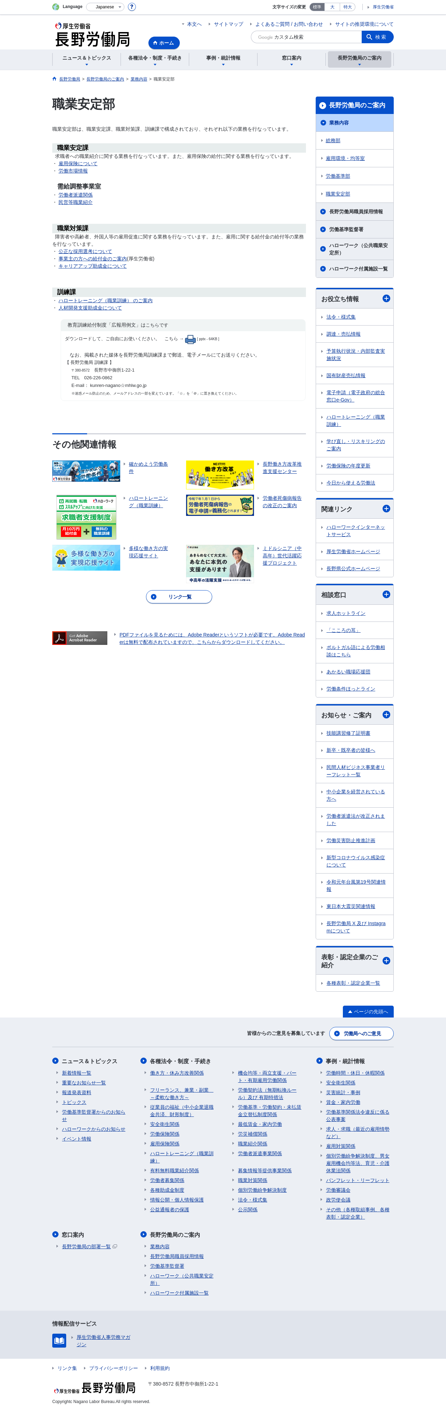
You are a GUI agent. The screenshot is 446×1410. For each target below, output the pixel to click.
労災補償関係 (252, 1133)
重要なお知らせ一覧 (84, 1082)
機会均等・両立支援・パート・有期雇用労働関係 (267, 1076)
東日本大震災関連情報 (350, 906)
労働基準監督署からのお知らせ (93, 1115)
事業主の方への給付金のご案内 (93, 258)
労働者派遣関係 (76, 195)
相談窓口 (355, 595)
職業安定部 (338, 194)
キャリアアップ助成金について (93, 266)
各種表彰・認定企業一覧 (353, 983)
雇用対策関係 (340, 1146)
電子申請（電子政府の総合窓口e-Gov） (355, 396)
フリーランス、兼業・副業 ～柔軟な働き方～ (182, 1093)
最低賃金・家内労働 (260, 1124)
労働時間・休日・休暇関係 (355, 1072)
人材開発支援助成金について (90, 308)
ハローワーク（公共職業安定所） (358, 249)
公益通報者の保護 (169, 1209)
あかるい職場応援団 (348, 671)
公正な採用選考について (85, 251)
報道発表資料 (76, 1092)
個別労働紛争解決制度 (262, 1189)
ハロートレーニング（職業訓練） (355, 420)
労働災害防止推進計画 (350, 840)
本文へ (194, 24)
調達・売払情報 (343, 334)
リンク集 (67, 1367)
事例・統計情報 (345, 1061)
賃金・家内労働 (343, 1102)
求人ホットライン (346, 613)
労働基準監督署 (346, 229)
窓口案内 (73, 1234)
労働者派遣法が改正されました (355, 819)
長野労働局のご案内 (357, 105)
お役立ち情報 (355, 299)
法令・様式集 (341, 317)
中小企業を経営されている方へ (355, 795)
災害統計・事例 (343, 1092)
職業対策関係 (252, 1180)
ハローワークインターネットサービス (355, 531)
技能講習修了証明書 (348, 733)
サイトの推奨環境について (364, 24)
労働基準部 (338, 176)
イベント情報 (76, 1138)
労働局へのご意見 (362, 1033)
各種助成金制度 (167, 1189)
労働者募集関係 (167, 1180)
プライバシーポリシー (113, 1367)
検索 (381, 37)
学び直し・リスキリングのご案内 (355, 445)
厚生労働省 (383, 7)
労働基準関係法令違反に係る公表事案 (358, 1115)
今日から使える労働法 (350, 483)
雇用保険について (78, 163)
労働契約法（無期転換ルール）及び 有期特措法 (267, 1093)
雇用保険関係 (164, 1143)
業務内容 (339, 122)
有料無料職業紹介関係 (174, 1170)
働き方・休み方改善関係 (177, 1072)
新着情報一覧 (76, 1072)
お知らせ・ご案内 (355, 715)
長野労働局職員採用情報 (356, 211)
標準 (317, 7)
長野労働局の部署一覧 (89, 1246)
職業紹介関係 (252, 1143)
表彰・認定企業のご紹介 (355, 961)
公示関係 (247, 1209)
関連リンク (355, 509)
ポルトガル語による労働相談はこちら (355, 651)
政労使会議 (338, 1199)
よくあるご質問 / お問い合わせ (289, 24)
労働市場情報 (73, 171)
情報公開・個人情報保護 (177, 1199)
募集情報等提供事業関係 (265, 1170)
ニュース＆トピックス (90, 1061)
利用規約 (160, 1367)
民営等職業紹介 (76, 202)
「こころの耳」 (343, 630)
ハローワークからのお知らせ (93, 1128)
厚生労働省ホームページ (353, 552)
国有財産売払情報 (346, 375)
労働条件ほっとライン (350, 689)
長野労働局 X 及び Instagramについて (356, 927)
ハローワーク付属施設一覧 (358, 269)
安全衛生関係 (164, 1124)
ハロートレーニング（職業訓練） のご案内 (106, 300)
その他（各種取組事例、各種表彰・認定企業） (358, 1212)
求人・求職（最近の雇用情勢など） (358, 1132)
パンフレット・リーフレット (358, 1180)
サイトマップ (228, 24)
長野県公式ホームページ (353, 569)
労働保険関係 (164, 1133)
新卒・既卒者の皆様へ (350, 750)
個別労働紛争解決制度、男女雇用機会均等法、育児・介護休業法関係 (358, 1163)
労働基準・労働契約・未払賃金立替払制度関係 (269, 1110)
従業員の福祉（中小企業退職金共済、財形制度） (182, 1110)
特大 (348, 7)
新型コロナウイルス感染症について (355, 861)
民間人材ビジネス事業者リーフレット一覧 (355, 770)
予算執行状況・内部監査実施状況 (355, 354)
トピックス (74, 1102)
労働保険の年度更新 (348, 465)
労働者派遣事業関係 (260, 1153)
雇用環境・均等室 (345, 158)
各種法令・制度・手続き (181, 1061)
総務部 (333, 140)
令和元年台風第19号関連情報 (356, 885)
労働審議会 (338, 1189)
